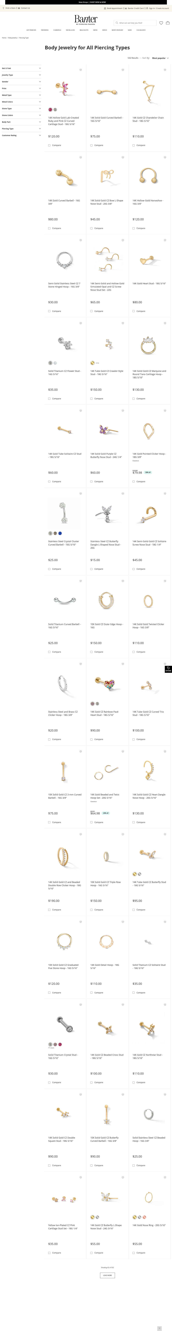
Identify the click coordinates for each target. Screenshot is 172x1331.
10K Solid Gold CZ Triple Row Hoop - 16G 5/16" (105, 884)
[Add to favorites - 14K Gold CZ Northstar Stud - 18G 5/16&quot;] (165, 1004)
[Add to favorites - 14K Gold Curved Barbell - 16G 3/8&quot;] (80, 157)
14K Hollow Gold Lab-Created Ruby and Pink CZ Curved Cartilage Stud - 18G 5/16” (63, 121)
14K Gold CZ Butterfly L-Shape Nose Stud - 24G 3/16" (106, 1227)
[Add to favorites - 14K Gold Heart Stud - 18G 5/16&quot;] (165, 240)
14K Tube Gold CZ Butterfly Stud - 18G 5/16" (149, 884)
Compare (56, 145)
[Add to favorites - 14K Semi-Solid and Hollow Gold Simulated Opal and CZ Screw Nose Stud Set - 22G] (122, 240)
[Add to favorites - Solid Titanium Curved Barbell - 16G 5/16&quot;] (80, 581)
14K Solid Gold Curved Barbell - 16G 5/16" (106, 119)
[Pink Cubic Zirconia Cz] (50, 110)
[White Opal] (55, 363)
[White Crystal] (50, 533)
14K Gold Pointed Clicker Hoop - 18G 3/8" (149, 455)
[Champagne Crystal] (55, 533)
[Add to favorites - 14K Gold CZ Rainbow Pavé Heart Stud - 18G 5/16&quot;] (122, 664)
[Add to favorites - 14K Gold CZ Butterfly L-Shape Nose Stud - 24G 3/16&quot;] (122, 1177)
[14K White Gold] (139, 874)
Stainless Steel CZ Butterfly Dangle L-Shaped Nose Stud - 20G (105, 544)
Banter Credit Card (136, 8)
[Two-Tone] (97, 363)
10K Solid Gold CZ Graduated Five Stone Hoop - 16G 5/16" (63, 966)
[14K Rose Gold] (144, 1217)
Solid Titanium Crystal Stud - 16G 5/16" (63, 1056)
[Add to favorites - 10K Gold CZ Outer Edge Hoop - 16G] (122, 581)
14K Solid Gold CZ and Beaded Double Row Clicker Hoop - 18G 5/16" (64, 885)
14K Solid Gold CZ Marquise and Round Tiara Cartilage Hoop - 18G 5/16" (149, 374)
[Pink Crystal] (60, 1044)
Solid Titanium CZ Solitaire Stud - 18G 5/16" (149, 966)
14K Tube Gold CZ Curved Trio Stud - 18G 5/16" (148, 713)
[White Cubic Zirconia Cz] (55, 110)
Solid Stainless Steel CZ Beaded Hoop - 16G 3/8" (149, 1139)
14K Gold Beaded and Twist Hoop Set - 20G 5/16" (104, 796)
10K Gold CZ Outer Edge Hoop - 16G (106, 626)
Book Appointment (115, 8)
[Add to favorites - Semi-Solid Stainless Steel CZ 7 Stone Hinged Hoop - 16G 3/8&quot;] (80, 240)
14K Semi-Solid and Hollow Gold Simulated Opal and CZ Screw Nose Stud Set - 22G (107, 286)
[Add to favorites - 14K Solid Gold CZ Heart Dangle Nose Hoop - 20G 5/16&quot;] (165, 751)
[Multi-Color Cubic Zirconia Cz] (92, 704)
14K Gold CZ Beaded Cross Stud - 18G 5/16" (106, 1056)
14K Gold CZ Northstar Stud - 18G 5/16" (148, 1056)
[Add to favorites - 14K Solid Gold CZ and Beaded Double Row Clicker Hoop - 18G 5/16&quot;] (80, 834)
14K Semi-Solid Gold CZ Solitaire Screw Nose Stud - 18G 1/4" (149, 543)
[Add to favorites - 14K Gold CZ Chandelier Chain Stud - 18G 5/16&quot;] (165, 70)
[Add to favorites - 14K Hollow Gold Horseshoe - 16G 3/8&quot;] (165, 157)
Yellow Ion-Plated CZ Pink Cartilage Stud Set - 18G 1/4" (63, 1227)
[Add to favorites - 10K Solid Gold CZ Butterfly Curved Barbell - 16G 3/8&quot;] (122, 1094)
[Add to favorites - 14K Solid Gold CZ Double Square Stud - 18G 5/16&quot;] (80, 1094)
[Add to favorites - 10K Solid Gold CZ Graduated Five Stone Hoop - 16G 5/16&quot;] (80, 921)
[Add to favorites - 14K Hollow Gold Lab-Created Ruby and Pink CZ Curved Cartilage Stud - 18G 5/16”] (80, 70)
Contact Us (25, 8)
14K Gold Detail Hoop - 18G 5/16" (104, 966)
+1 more (51, 1048)
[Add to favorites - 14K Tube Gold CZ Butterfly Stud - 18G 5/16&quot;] (165, 834)
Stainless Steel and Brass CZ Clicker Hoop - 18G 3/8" (63, 713)
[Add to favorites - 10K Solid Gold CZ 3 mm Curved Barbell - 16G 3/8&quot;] (80, 751)
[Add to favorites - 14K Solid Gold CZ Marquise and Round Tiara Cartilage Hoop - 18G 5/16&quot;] (165, 323)
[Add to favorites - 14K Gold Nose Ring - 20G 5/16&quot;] (165, 1177)
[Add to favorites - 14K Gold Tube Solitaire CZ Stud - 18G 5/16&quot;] (80, 410)
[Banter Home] (85, 20)
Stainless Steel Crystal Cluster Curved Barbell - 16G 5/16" (63, 543)
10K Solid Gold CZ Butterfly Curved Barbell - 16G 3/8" (104, 1139)
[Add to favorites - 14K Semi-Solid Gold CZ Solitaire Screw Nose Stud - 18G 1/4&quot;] (165, 493)
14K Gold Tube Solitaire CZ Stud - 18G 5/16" (64, 455)
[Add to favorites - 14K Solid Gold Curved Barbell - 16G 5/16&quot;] (122, 70)
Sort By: (146, 58)
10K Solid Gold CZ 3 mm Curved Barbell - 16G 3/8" (64, 796)
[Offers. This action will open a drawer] (168, 669)
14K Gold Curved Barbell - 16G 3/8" (64, 202)
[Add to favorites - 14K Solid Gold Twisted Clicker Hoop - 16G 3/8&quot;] (165, 581)
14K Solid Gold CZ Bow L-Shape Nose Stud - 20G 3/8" (106, 202)
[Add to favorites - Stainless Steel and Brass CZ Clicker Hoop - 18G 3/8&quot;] (80, 664)
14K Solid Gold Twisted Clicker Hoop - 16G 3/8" (148, 626)
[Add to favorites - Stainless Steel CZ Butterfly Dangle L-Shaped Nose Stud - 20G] (122, 493)
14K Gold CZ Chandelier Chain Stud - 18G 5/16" (148, 119)
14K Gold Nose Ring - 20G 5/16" (149, 1225)
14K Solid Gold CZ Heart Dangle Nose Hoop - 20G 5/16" (149, 796)
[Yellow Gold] (92, 363)
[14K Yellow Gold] (135, 874)
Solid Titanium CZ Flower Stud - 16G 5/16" (64, 372)
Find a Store (11, 8)
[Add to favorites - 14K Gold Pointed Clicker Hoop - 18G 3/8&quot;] (165, 410)
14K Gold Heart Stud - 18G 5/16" (149, 283)
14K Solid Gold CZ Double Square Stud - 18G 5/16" (61, 1139)
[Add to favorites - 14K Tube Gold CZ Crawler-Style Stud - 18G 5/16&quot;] (122, 323)
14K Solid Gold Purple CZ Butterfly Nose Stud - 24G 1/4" (106, 455)
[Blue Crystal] (60, 533)
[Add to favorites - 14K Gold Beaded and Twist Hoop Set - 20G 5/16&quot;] (122, 751)
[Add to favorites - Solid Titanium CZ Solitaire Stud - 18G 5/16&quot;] (165, 921)
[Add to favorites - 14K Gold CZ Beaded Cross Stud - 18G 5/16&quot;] (122, 1004)
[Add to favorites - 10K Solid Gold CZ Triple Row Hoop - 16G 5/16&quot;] (122, 834)
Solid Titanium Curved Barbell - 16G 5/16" (64, 626)
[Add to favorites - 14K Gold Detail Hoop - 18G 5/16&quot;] (122, 921)
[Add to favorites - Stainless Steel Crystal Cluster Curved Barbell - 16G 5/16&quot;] (80, 493)
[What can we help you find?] (135, 23)
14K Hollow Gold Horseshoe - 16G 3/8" (148, 202)
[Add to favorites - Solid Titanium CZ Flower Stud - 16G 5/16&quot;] (80, 323)
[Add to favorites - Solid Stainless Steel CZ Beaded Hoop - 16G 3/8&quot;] (165, 1094)
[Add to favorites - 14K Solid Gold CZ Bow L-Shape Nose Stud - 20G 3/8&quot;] (122, 157)
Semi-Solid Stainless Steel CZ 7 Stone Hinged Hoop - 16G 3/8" (64, 285)
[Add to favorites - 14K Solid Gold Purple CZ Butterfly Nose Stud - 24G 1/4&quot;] (122, 410)
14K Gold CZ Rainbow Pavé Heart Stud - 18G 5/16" (104, 713)
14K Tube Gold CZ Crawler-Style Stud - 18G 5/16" (106, 372)
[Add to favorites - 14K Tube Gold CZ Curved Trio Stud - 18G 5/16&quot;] (165, 664)
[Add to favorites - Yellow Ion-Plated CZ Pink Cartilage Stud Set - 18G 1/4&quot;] (80, 1177)
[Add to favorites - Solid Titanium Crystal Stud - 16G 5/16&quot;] (80, 1004)
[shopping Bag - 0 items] (168, 23)
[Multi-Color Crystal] (55, 1044)
